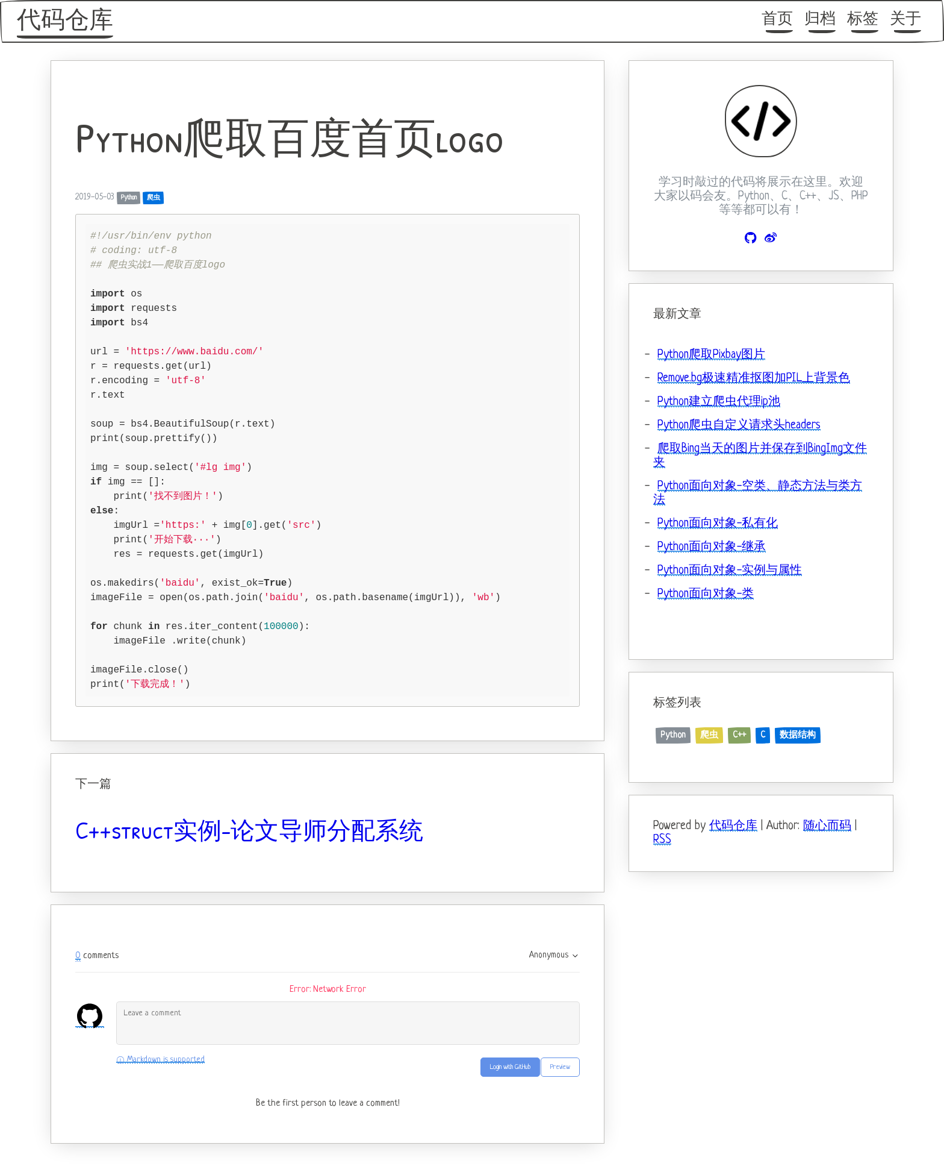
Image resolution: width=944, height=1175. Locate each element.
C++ (739, 735)
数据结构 (798, 735)
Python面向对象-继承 (711, 547)
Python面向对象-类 (705, 594)
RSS (662, 840)
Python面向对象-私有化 (717, 524)
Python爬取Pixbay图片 (711, 355)
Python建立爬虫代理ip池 (718, 402)
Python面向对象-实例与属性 (729, 571)
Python (129, 197)
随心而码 (827, 826)
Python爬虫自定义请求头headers (739, 425)
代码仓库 (65, 21)
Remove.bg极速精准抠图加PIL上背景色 (753, 378)
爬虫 (153, 197)
